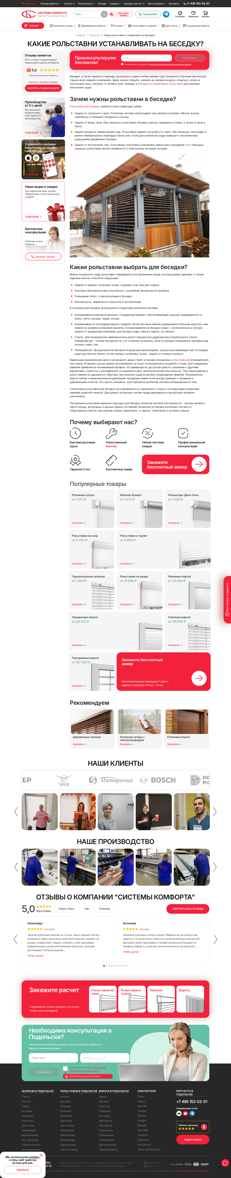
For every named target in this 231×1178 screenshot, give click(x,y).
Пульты (103, 1096)
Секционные (106, 1135)
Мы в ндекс (43, 910)
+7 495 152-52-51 (191, 1101)
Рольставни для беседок (85, 106)
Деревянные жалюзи (91, 25)
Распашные (105, 1125)
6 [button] (117, 966)
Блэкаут (117, 25)
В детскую (28, 1120)
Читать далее (35, 955)
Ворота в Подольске (114, 1091)
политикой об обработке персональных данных (170, 64)
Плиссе (26, 1096)
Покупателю (85, 3)
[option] (26, 780)
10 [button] (127, 966)
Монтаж (142, 1106)
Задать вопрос (193, 1139)
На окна (64, 1096)
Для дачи (65, 1101)
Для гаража (66, 1125)
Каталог (34, 25)
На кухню (27, 1111)
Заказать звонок (43, 256)
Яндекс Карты (66, 908)
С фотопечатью (69, 1149)
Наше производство (149, 1149)
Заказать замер (119, 14)
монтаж (111, 446)
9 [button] (124, 966)
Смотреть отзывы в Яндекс (43, 82)
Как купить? (144, 1144)
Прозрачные (67, 1130)
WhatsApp (104, 908)
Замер (141, 1101)
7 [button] (119, 966)
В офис (26, 1106)
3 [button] (109, 966)
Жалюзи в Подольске (38, 1091)
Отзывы (102, 3)
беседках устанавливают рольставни (160, 83)
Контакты (174, 3)
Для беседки (67, 1135)
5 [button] (114, 966)
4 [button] (112, 966)
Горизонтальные (31, 1144)
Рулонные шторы (61, 25)
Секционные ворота (196, 25)
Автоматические (31, 1149)
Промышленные (108, 1149)
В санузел (66, 1111)
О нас (141, 1096)
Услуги (68, 3)
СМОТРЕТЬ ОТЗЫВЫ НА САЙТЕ (43, 88)
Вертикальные (30, 1135)
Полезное (143, 1139)
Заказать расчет (133, 3)
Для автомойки (107, 1144)
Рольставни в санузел (142, 25)
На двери (65, 1106)
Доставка (143, 1130)
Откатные (104, 1106)
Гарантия (143, 1134)
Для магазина (68, 1144)
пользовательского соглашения (194, 1171)
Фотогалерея (155, 3)
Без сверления (30, 1139)
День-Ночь (170, 25)
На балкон (66, 1115)
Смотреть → (79, 522)
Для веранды (67, 1139)
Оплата (142, 1115)
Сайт (86, 908)
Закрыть (23, 1170)
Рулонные (27, 1115)
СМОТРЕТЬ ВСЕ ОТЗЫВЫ (188, 908)
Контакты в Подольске (184, 1092)
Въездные (105, 1115)
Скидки (114, 3)
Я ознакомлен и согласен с (156, 64)
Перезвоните (148, 14)
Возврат (142, 1125)
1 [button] (104, 966)
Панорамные (106, 1139)
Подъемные (106, 1130)
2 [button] (106, 966)
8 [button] (122, 966)
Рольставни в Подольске (79, 1091)
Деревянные (29, 1130)
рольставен (179, 359)
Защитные (66, 1120)
